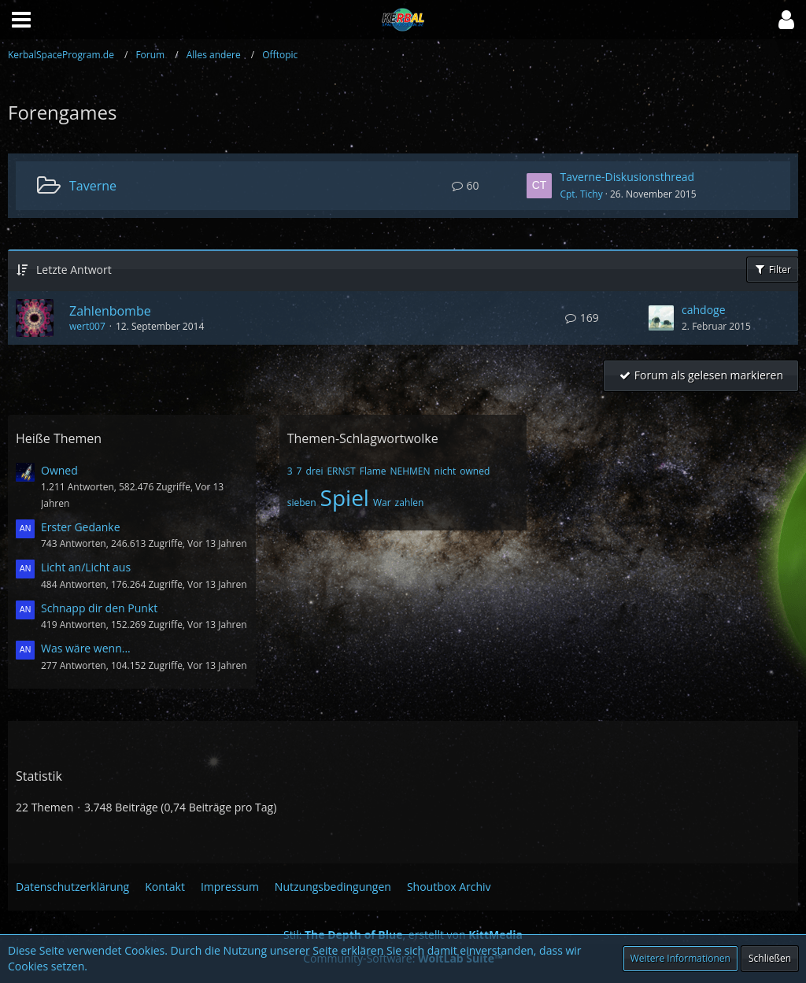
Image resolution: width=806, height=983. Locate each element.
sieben (301, 502)
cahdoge (704, 309)
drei (314, 471)
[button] (786, 19)
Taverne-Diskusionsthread (627, 176)
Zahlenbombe (110, 311)
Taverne (92, 185)
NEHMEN (410, 471)
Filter (772, 269)
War (382, 502)
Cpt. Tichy (581, 194)
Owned (59, 470)
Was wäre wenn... (86, 648)
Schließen (770, 958)
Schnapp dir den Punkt (99, 608)
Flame (373, 471)
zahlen (409, 502)
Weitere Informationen (680, 958)
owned (475, 471)
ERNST (341, 471)
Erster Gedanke (80, 526)
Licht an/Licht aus (86, 567)
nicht (445, 471)
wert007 (87, 326)
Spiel (344, 497)
